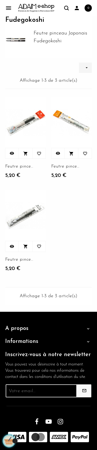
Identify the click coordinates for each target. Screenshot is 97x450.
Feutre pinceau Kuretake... (19, 166)
